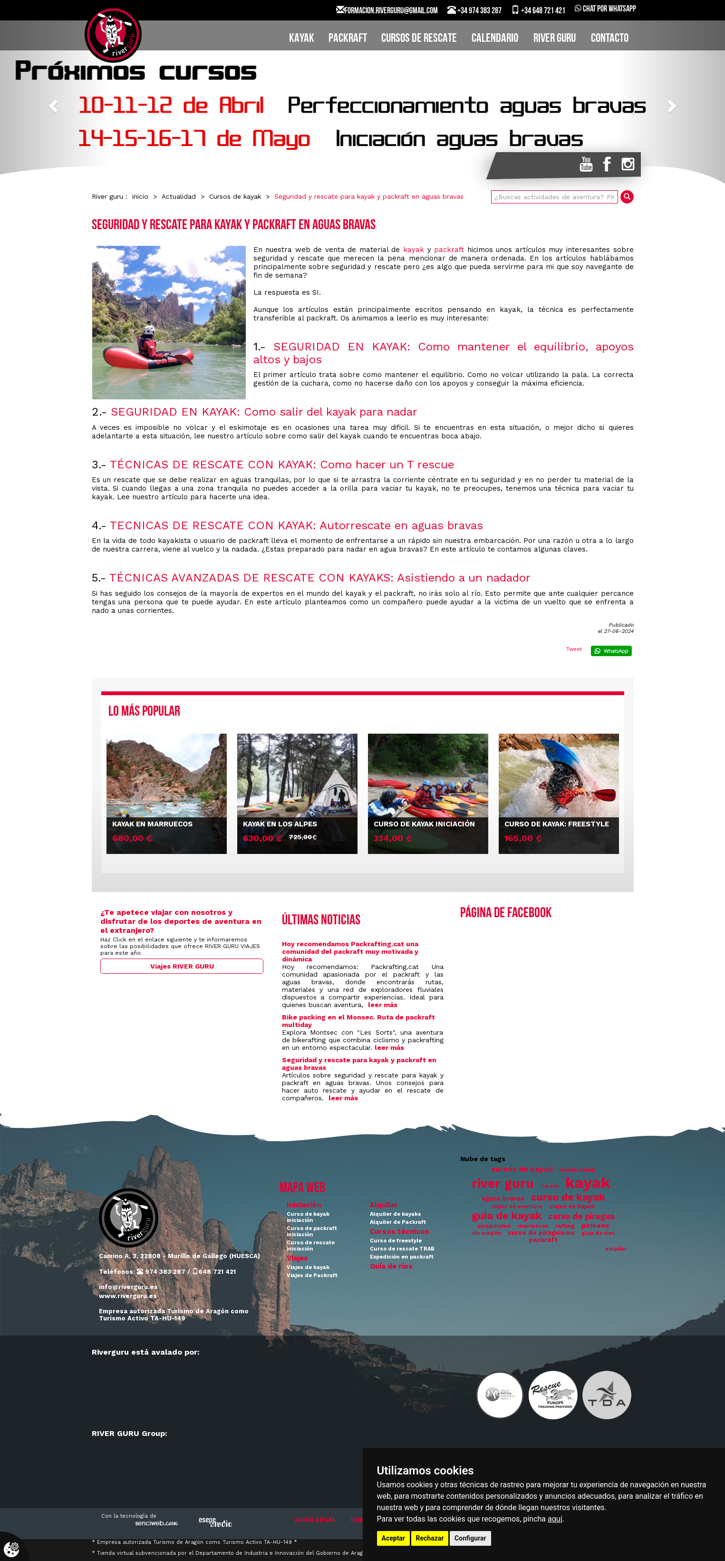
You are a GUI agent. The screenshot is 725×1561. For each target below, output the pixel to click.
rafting (565, 1226)
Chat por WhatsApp (605, 9)
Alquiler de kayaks (395, 1214)
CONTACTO (609, 38)
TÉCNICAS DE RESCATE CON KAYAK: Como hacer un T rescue (282, 464)
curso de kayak (568, 1197)
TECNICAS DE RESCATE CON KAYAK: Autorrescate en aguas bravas (296, 525)
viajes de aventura (517, 1206)
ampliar (616, 1249)
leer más (382, 1004)
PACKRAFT (348, 38)
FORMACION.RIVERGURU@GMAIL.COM (387, 10)
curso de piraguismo (541, 1232)
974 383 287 (161, 1271)
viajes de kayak (572, 1206)
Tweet (574, 649)
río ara (550, 1186)
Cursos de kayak (235, 196)
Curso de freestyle (396, 1241)
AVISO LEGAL (315, 1519)
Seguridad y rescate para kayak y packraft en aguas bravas (369, 196)
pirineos (595, 1225)
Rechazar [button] (430, 1538)
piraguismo (494, 1225)
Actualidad (179, 196)
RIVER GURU (554, 38)
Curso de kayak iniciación (308, 1217)
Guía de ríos (391, 1266)
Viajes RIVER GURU (182, 966)
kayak (413, 249)
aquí (555, 1518)
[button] (54, 105)
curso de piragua (581, 1216)
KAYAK (301, 38)
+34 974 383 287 (474, 10)
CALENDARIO (495, 38)
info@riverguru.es (128, 1286)
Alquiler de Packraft (398, 1222)
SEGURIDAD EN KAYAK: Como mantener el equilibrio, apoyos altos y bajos (443, 353)
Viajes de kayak (308, 1267)
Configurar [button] (470, 1538)
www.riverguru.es (128, 1295)
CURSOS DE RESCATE (419, 38)
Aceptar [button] (394, 1538)
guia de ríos (598, 1233)
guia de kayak (506, 1216)
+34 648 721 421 (538, 10)
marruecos (533, 1226)
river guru (503, 1183)
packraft (449, 249)
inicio (140, 196)
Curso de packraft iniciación (312, 1231)
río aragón (486, 1233)
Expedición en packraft (402, 1257)
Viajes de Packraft (312, 1275)
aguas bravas (503, 1198)
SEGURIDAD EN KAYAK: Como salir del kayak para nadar (264, 411)
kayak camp (577, 1169)
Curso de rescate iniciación (311, 1246)
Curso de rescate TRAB (402, 1249)
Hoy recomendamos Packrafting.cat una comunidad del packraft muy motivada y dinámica (350, 951)
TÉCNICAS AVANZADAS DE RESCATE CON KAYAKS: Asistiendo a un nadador (320, 577)
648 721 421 (214, 1271)
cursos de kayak (522, 1169)
